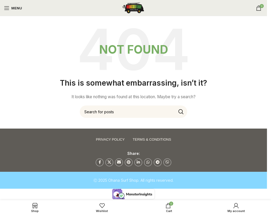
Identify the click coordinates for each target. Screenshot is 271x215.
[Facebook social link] (100, 162)
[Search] (133, 111)
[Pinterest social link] (129, 162)
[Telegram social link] (158, 162)
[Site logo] (133, 7)
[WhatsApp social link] (148, 162)
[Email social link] (119, 162)
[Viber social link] (167, 162)
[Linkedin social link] (138, 162)
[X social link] (109, 162)
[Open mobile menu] (13, 8)
